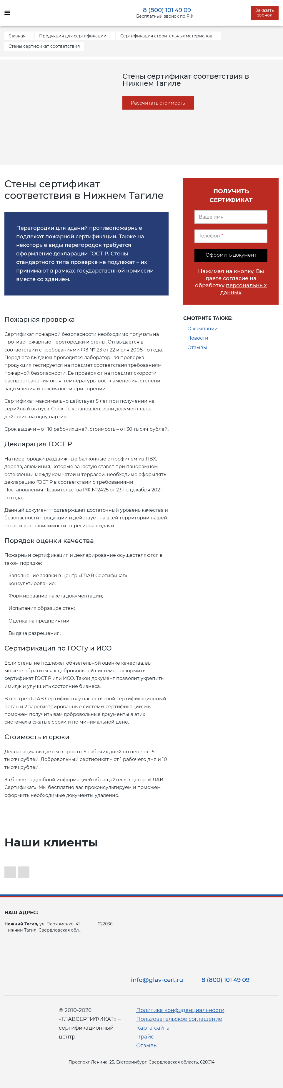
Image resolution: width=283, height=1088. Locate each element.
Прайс (145, 1036)
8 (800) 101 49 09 (167, 10)
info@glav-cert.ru (157, 979)
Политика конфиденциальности (180, 1010)
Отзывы (197, 347)
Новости (197, 338)
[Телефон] (230, 236)
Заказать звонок (264, 13)
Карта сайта (153, 1028)
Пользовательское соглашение (179, 1019)
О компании (202, 328)
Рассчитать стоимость (158, 103)
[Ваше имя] (230, 217)
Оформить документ (231, 255)
